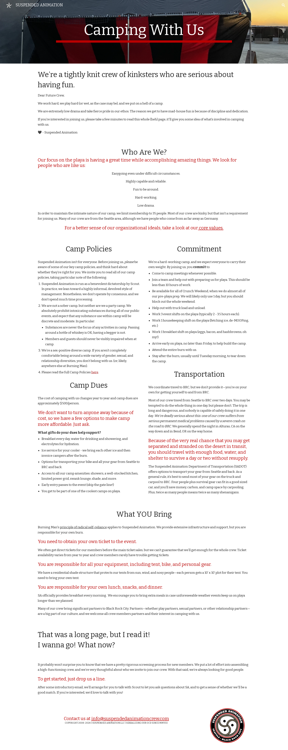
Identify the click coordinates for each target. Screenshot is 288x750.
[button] (283, 5)
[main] (144, 31)
